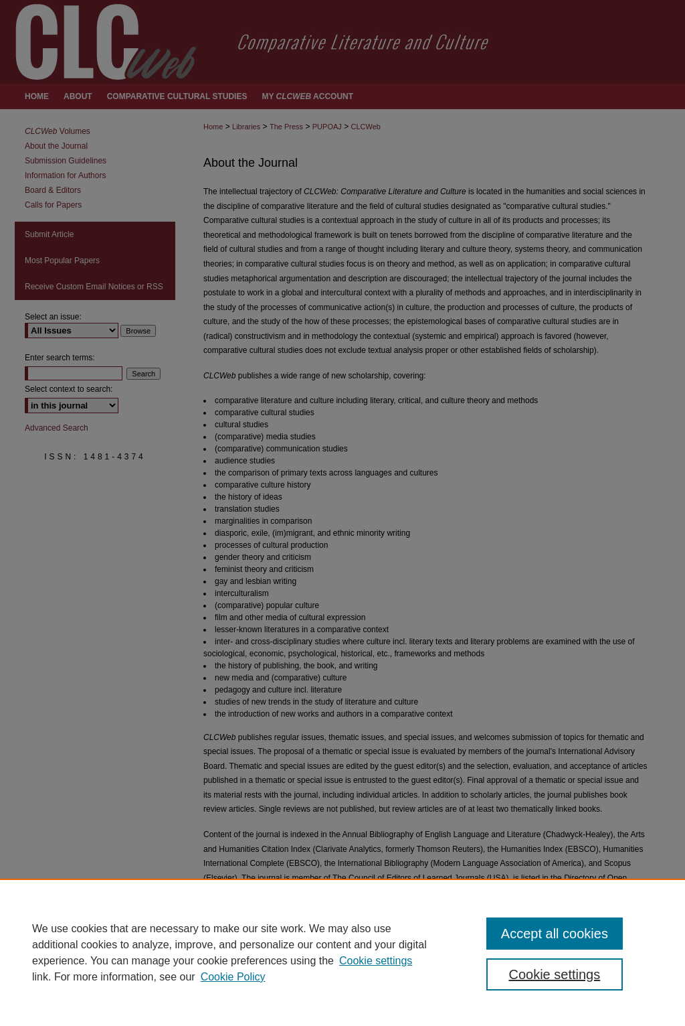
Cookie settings (375, 960)
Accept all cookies (554, 933)
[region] (342, 952)
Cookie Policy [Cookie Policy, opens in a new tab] (233, 976)
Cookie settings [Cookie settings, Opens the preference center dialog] (554, 974)
